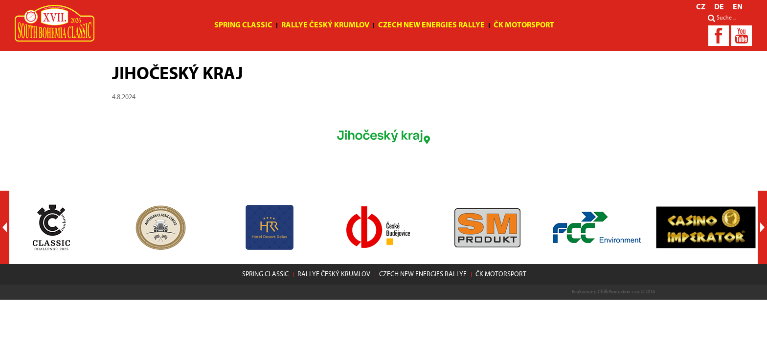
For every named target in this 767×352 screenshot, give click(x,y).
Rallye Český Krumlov (325, 25)
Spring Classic (243, 25)
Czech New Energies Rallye (431, 25)
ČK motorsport (524, 25)
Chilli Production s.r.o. (619, 292)
